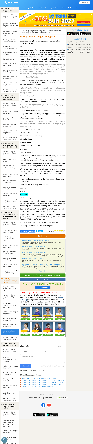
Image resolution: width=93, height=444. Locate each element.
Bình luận (24, 231)
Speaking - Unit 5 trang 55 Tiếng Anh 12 (35, 253)
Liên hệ (42, 394)
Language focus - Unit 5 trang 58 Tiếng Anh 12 (37, 240)
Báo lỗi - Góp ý (42, 279)
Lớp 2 (63, 8)
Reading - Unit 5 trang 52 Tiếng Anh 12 (34, 259)
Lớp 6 (40, 8)
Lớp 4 (52, 8)
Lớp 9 (23, 8)
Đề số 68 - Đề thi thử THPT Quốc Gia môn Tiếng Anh (37, 386)
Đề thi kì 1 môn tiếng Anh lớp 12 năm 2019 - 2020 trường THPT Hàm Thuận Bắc (42, 382)
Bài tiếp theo (51, 236)
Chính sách (51, 394)
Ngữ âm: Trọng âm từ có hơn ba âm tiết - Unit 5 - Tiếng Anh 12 (40, 378)
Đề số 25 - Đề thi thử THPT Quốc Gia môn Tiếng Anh (79, 52)
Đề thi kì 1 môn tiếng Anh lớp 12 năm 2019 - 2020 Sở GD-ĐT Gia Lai (41, 384)
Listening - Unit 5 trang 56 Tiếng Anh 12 (35, 246)
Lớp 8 (29, 8)
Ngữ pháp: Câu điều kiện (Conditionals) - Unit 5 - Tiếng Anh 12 (42, 265)
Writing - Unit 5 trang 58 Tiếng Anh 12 (39, 36)
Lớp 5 (46, 8)
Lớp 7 (34, 8)
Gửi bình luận (25, 366)
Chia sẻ (32, 231)
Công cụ (75, 8)
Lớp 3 (57, 8)
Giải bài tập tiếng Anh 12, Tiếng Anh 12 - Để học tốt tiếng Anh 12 (42, 31)
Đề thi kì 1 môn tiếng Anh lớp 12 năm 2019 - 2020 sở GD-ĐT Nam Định (42, 380)
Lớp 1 (69, 8)
